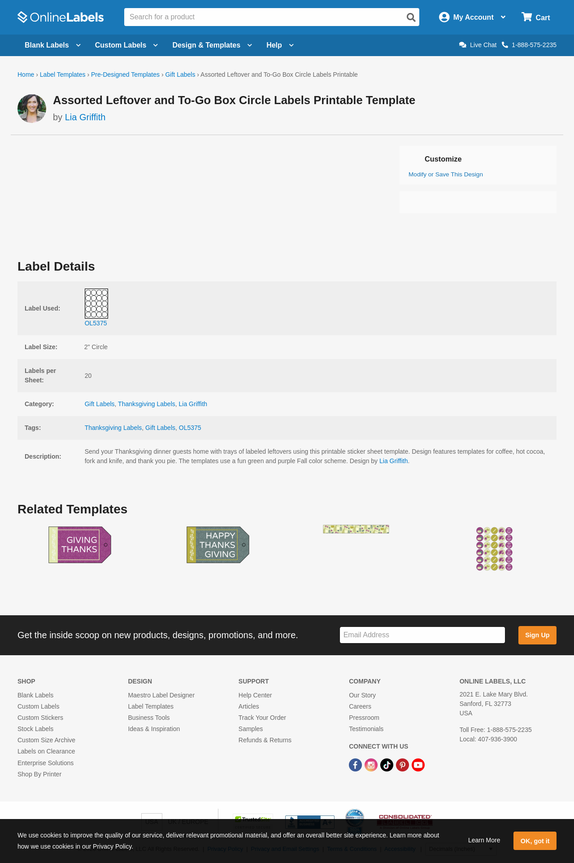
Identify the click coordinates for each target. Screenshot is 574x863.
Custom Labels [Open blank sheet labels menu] (126, 45)
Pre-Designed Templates (125, 74)
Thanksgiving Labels (146, 403)
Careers (360, 706)
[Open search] (411, 17)
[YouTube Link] (418, 764)
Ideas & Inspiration (154, 728)
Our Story (362, 695)
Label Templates (63, 74)
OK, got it (535, 841)
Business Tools (149, 717)
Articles (249, 706)
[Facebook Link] (356, 764)
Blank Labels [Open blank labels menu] (53, 45)
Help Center (255, 695)
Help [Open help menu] (280, 45)
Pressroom (364, 717)
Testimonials (366, 728)
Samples (251, 728)
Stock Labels (35, 728)
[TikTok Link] (387, 764)
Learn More (484, 840)
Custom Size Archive (46, 740)
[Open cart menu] (536, 17)
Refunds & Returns (265, 740)
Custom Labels (38, 706)
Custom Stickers (40, 717)
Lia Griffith (85, 117)
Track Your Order (262, 717)
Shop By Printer (39, 774)
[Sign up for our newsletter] (422, 635)
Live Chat (477, 45)
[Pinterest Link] (403, 764)
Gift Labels (180, 74)
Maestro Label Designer (161, 695)
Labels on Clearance (46, 751)
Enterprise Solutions (45, 763)
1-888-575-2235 (529, 44)
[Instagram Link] (372, 764)
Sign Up (537, 635)
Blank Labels (35, 695)
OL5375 (190, 427)
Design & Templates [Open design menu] (212, 45)
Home (25, 74)
